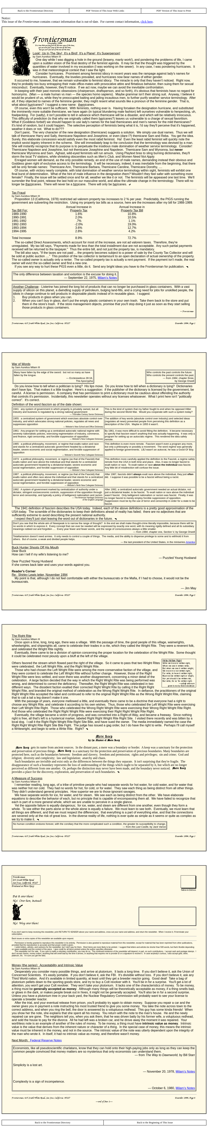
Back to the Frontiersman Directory (35, 10)
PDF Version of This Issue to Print (173, 10)
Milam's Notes (107, 277)
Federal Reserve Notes (46, 1040)
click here (147, 21)
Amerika (190, 542)
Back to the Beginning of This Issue (155, 1122)
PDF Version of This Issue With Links (105, 10)
